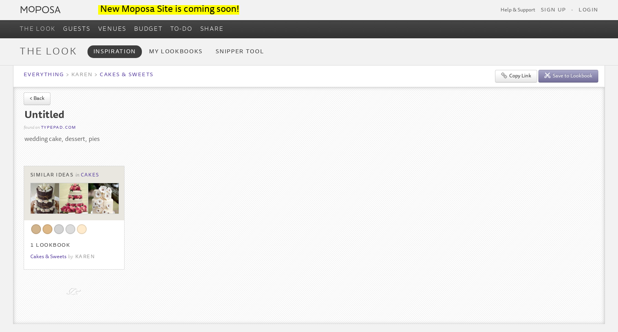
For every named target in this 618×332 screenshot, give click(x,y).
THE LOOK (38, 29)
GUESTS (77, 29)
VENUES (112, 29)
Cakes (90, 175)
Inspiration (114, 52)
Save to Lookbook (568, 75)
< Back (37, 98)
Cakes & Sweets (127, 75)
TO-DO (181, 29)
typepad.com (58, 128)
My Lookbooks (176, 52)
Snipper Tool (240, 52)
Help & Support (518, 10)
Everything (44, 75)
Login (588, 10)
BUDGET (148, 29)
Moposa (40, 9)
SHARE (212, 29)
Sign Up (553, 10)
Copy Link (516, 75)
